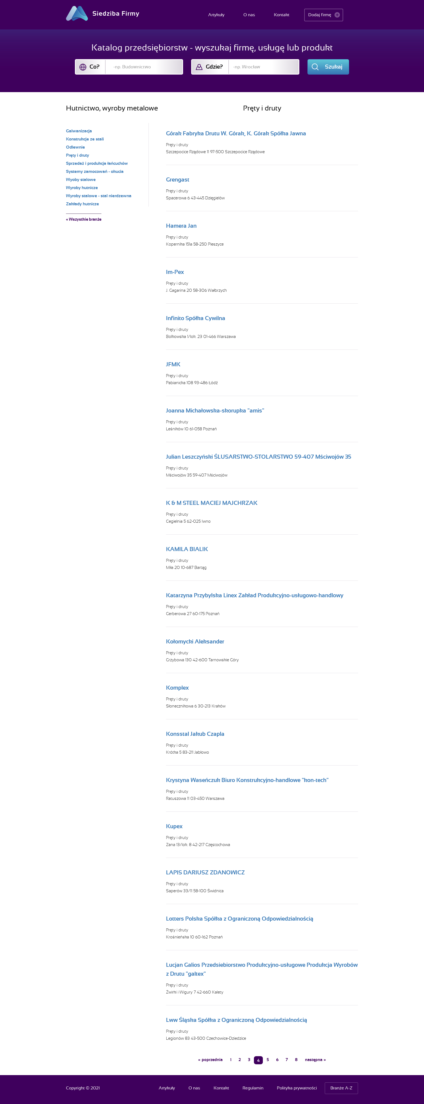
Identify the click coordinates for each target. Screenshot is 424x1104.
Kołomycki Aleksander (195, 641)
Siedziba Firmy (102, 13)
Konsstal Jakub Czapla (195, 734)
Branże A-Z (341, 1088)
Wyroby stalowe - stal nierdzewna (98, 195)
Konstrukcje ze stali (85, 139)
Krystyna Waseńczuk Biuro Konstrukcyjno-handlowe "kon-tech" (247, 780)
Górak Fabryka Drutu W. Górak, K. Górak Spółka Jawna (236, 133)
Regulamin (253, 1088)
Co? (95, 66)
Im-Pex (175, 272)
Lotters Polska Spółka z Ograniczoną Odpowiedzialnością (239, 918)
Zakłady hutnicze (82, 204)
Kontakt (281, 14)
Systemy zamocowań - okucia (95, 171)
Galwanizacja (79, 131)
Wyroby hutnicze (82, 187)
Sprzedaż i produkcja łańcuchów (97, 163)
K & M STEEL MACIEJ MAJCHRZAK (211, 503)
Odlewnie (75, 147)
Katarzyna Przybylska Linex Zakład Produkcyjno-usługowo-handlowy (254, 595)
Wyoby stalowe (81, 179)
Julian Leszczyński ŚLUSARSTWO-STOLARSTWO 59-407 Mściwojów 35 (258, 457)
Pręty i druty (177, 145)
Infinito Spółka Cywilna (195, 318)
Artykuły (216, 14)
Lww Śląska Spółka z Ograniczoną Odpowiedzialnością (236, 1020)
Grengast (177, 179)
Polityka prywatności (297, 1088)
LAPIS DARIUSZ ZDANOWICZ (205, 872)
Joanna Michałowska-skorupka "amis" (215, 410)
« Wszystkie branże (83, 219)
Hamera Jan (181, 226)
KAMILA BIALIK (187, 549)
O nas (249, 14)
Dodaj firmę (319, 14)
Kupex (174, 826)
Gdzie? (214, 66)
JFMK (173, 364)
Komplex (177, 687)
